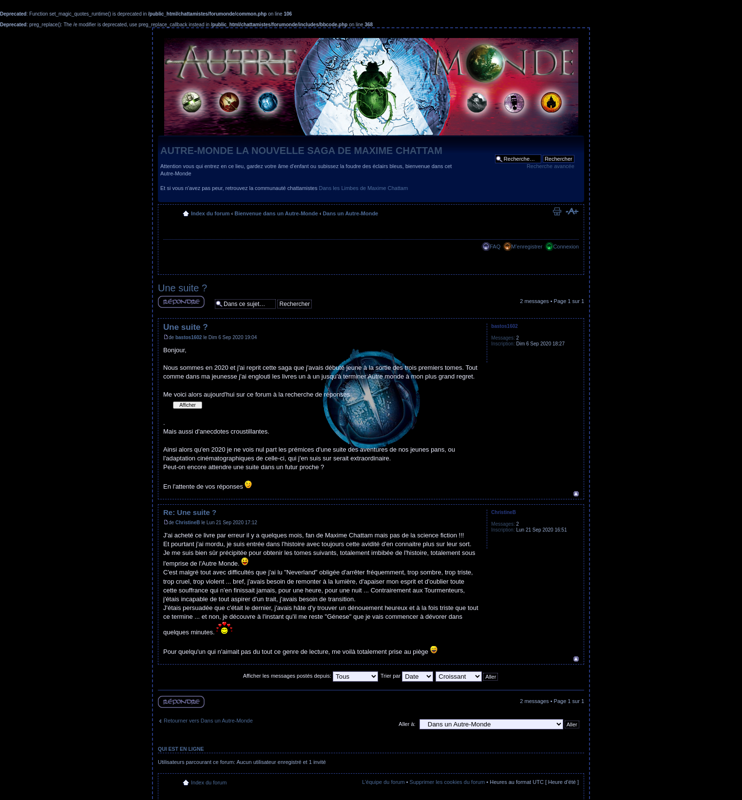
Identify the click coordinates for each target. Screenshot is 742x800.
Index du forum (210, 213)
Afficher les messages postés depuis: (310, 676)
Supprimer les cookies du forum (447, 782)
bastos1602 (188, 337)
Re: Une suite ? (189, 512)
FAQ (495, 246)
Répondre (181, 302)
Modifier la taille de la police (572, 211)
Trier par (407, 676)
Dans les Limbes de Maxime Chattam (363, 188)
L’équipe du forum (383, 782)
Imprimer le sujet (557, 211)
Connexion (566, 246)
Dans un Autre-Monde (350, 213)
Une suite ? (182, 288)
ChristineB (187, 522)
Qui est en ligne (181, 749)
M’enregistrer (526, 246)
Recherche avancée (550, 166)
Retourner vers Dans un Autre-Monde (208, 721)
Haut (576, 493)
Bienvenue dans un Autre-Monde (276, 213)
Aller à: (407, 724)
